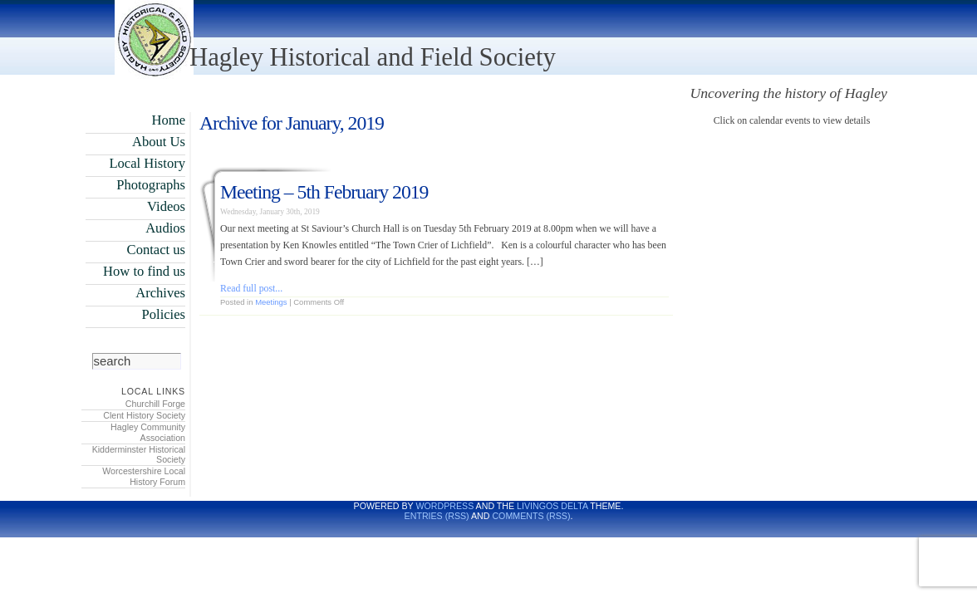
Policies (163, 314)
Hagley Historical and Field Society (372, 57)
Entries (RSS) (437, 516)
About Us (158, 142)
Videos (166, 206)
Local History (147, 163)
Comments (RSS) (531, 516)
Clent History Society (144, 415)
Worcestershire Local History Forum (143, 476)
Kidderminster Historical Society (138, 454)
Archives (160, 293)
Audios (165, 228)
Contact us (156, 249)
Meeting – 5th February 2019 (324, 192)
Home (168, 120)
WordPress (444, 506)
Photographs (150, 185)
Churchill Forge (155, 404)
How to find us (144, 271)
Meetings (271, 301)
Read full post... (251, 288)
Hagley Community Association (147, 432)
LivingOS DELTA (552, 506)
